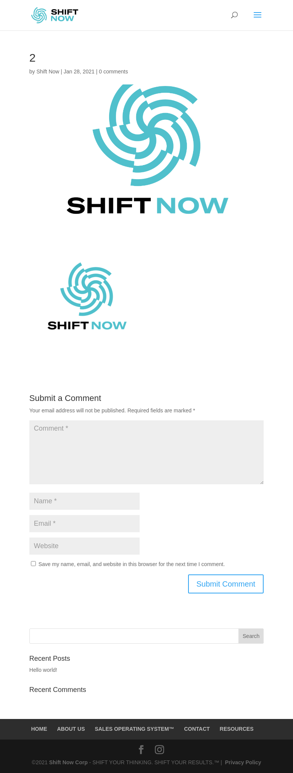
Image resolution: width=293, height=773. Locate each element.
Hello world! (43, 670)
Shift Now (47, 71)
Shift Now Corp (69, 762)
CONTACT (197, 729)
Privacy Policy (242, 762)
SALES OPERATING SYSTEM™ (134, 729)
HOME (39, 729)
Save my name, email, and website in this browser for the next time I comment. (132, 564)
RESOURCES (237, 729)
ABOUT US (71, 729)
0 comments (113, 71)
